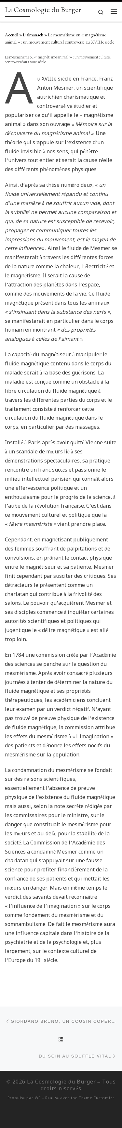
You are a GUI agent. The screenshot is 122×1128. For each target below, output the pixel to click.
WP (38, 1098)
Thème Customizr (97, 1098)
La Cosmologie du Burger (61, 1082)
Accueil (11, 35)
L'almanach (33, 35)
